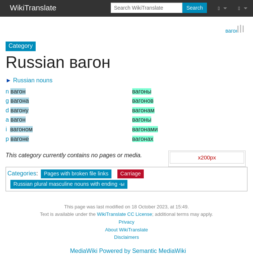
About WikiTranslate (126, 229)
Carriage (130, 173)
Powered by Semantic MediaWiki (142, 251)
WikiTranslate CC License (124, 214)
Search (194, 8)
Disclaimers (126, 237)
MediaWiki (83, 251)
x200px (207, 157)
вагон (232, 30)
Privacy (126, 221)
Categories (21, 173)
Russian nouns (32, 80)
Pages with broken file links (76, 173)
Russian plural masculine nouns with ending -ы (68, 184)
